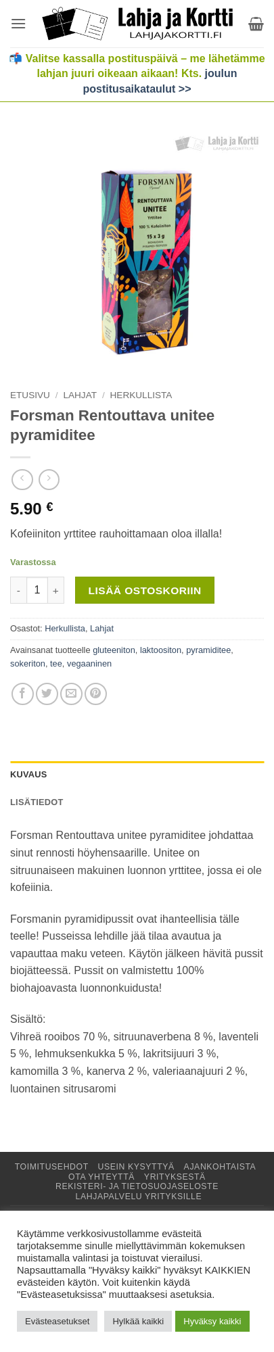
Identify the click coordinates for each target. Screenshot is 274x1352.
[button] (18, 23)
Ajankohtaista (220, 1167)
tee (56, 663)
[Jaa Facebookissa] (23, 694)
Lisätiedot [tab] (37, 802)
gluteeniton (114, 650)
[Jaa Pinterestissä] (96, 694)
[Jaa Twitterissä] (47, 694)
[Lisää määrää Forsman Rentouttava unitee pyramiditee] (56, 590)
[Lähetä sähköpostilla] (71, 694)
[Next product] (22, 479)
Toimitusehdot (52, 1167)
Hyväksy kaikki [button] (212, 1321)
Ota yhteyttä (101, 1177)
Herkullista (141, 395)
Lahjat (80, 395)
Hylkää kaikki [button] (138, 1321)
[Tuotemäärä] (37, 590)
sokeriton (27, 663)
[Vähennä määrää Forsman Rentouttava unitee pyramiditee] (18, 590)
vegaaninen (89, 663)
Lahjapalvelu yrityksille (139, 1196)
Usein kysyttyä (136, 1167)
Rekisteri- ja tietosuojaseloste (137, 1186)
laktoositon (160, 650)
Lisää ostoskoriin (145, 590)
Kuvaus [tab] (28, 774)
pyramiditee (208, 650)
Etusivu (30, 395)
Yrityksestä (175, 1177)
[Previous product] (49, 479)
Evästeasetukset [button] (57, 1321)
